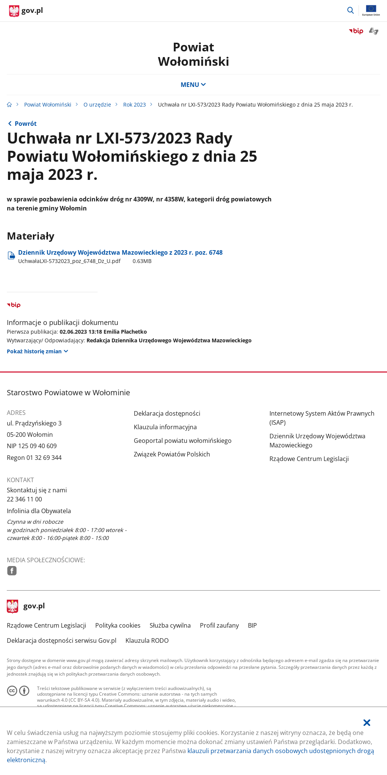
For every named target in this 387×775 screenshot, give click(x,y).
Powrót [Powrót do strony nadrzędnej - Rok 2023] (26, 123)
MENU (193, 84)
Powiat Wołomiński (47, 104)
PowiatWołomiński (193, 54)
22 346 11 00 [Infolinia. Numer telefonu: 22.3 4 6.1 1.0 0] (24, 499)
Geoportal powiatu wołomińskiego (183, 440)
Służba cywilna (170, 625)
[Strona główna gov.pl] (26, 11)
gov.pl (26, 606)
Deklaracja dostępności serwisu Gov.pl (61, 640)
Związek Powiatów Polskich (172, 454)
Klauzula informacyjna (165, 427)
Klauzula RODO (147, 640)
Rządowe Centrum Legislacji (309, 459)
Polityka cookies (118, 625)
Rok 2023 (134, 104)
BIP (252, 625)
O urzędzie (97, 104)
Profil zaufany (219, 625)
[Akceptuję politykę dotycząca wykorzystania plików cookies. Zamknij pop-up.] (367, 722)
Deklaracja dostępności (167, 413)
